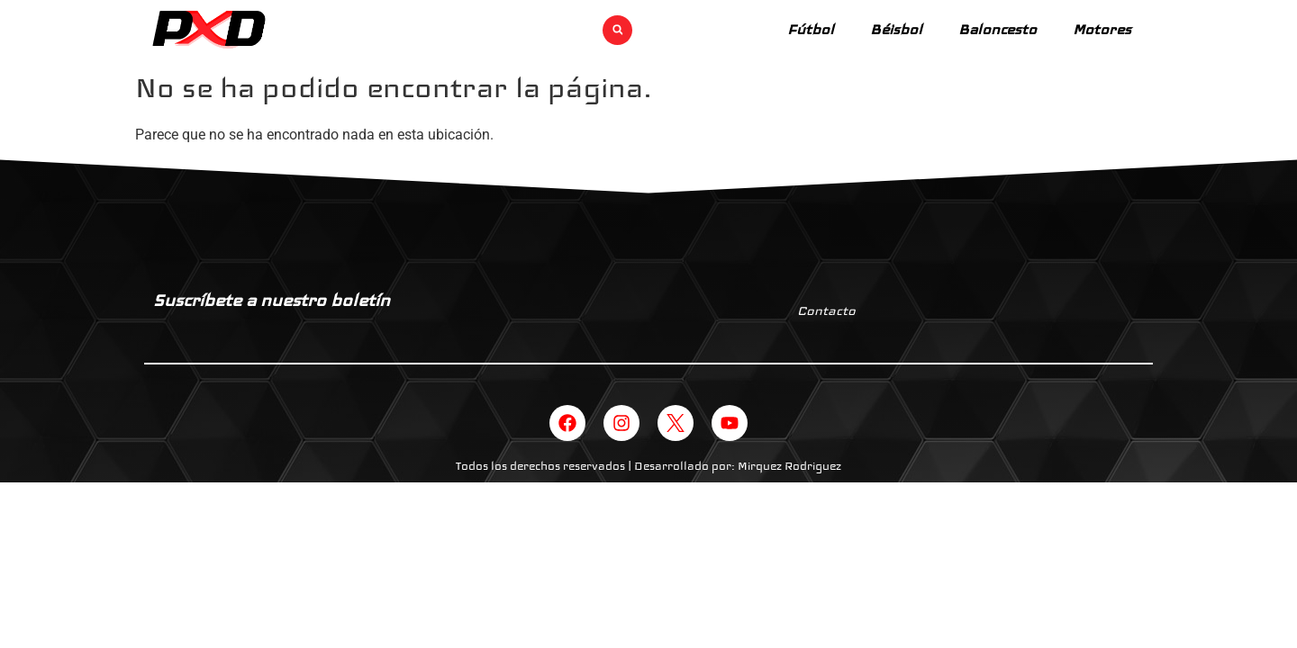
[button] (617, 30)
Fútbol (810, 29)
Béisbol (896, 29)
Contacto (826, 310)
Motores (1102, 29)
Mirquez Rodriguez (789, 466)
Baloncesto (997, 29)
